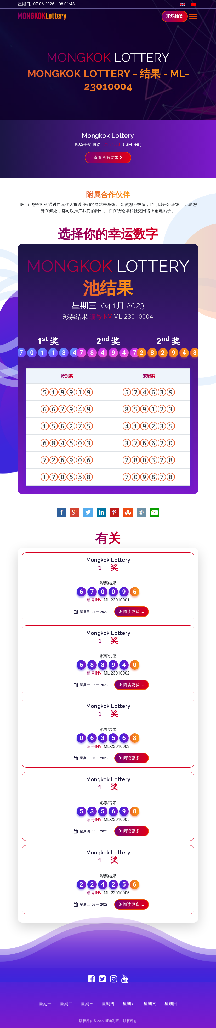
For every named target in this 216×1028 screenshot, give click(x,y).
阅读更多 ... (131, 611)
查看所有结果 (108, 157)
